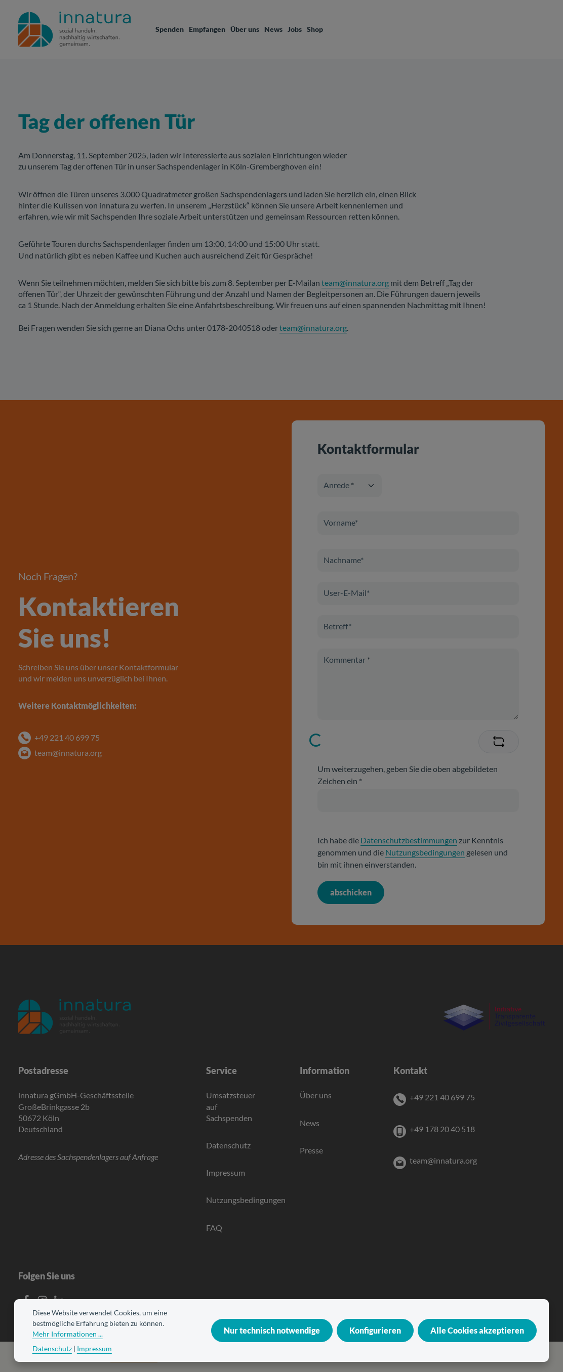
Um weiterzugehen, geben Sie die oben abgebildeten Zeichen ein (407, 775)
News (309, 1123)
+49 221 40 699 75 (67, 737)
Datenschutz (228, 1145)
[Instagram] (43, 1303)
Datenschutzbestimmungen (408, 840)
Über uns (316, 1095)
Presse (311, 1150)
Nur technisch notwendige (272, 1350)
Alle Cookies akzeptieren (477, 1350)
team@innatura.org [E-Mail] (443, 1160)
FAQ (214, 1227)
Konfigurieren (375, 1350)
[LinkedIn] (59, 1303)
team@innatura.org (355, 282)
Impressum (225, 1172)
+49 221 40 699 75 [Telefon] (442, 1097)
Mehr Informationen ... (67, 1353)
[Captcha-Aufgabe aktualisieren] (498, 741)
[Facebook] (26, 1303)
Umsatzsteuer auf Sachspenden (230, 1106)
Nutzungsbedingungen (425, 852)
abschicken (351, 892)
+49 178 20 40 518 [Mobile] (442, 1129)
